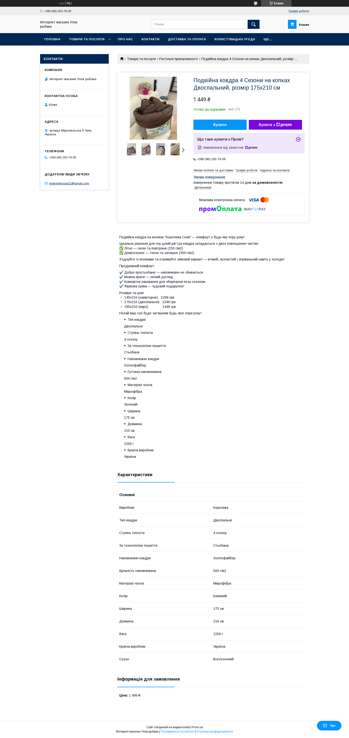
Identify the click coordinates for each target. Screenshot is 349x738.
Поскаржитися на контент (178, 731)
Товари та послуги (86, 39)
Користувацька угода (234, 39)
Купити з (275, 125)
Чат (329, 725)
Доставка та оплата (187, 39)
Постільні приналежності (178, 59)
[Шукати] (254, 24)
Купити (220, 125)
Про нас (125, 39)
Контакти (150, 39)
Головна (52, 39)
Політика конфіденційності (215, 731)
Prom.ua (197, 727)
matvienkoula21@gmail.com (69, 183)
